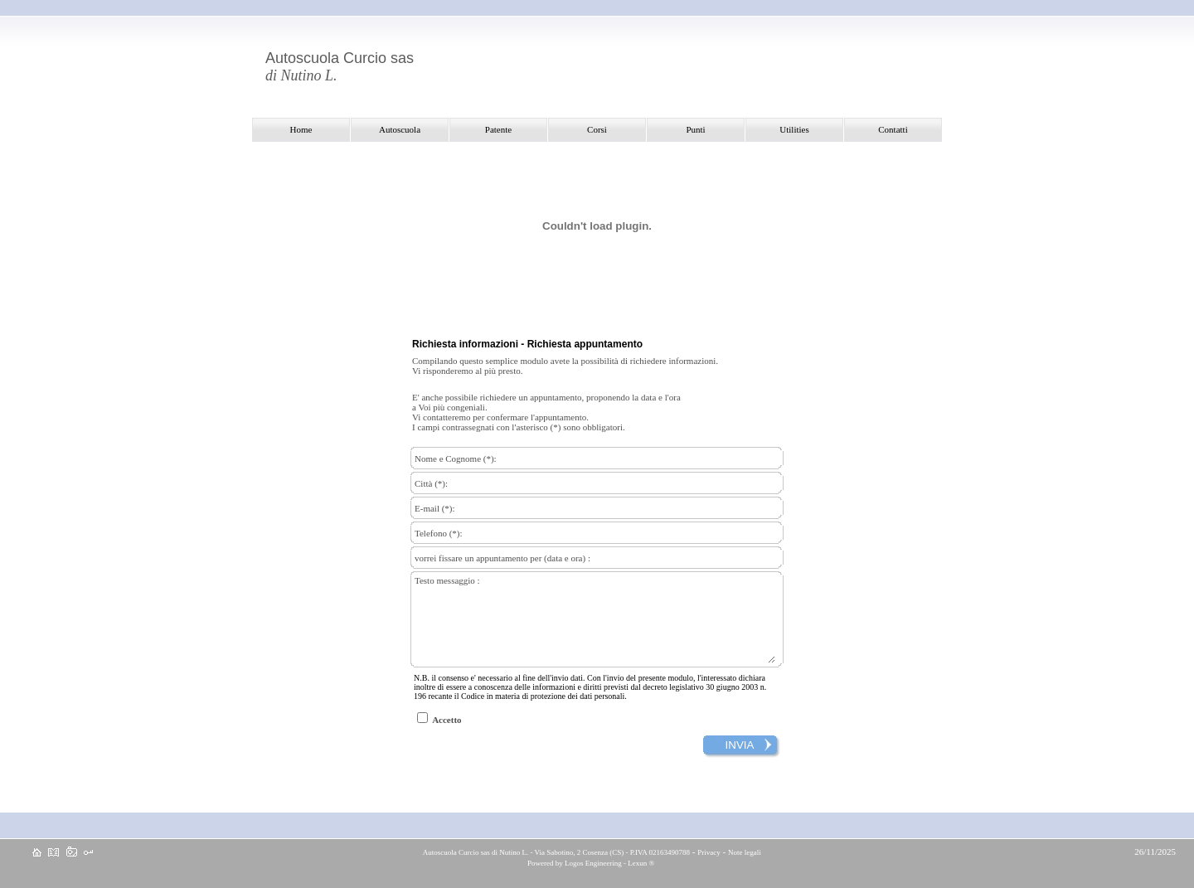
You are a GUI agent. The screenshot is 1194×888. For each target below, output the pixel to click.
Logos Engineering (593, 863)
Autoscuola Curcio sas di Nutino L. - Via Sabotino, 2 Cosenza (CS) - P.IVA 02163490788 (555, 852)
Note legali (744, 852)
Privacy (709, 852)
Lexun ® (641, 863)
